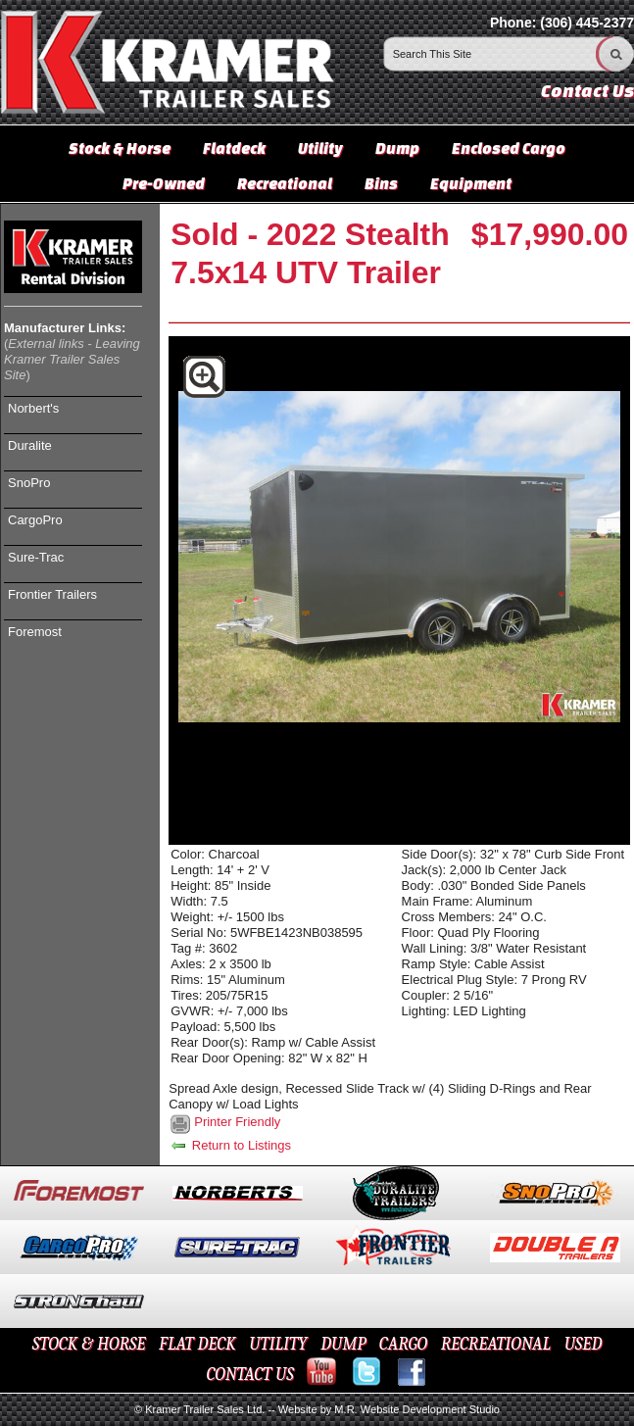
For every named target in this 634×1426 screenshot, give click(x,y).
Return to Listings (230, 1145)
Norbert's (33, 408)
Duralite (30, 445)
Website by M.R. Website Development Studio (389, 1409)
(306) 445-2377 (587, 22)
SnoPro (29, 482)
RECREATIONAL (496, 1344)
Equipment (471, 183)
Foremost (35, 631)
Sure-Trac (36, 557)
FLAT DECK (197, 1344)
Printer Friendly (237, 1121)
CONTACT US (249, 1374)
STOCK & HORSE (89, 1344)
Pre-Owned (163, 183)
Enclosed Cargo (508, 148)
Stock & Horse (120, 148)
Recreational (284, 183)
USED (583, 1344)
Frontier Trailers (52, 594)
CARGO (403, 1344)
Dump (397, 148)
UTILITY (278, 1344)
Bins (381, 183)
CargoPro (35, 520)
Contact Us (587, 90)
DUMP (343, 1344)
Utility (320, 148)
